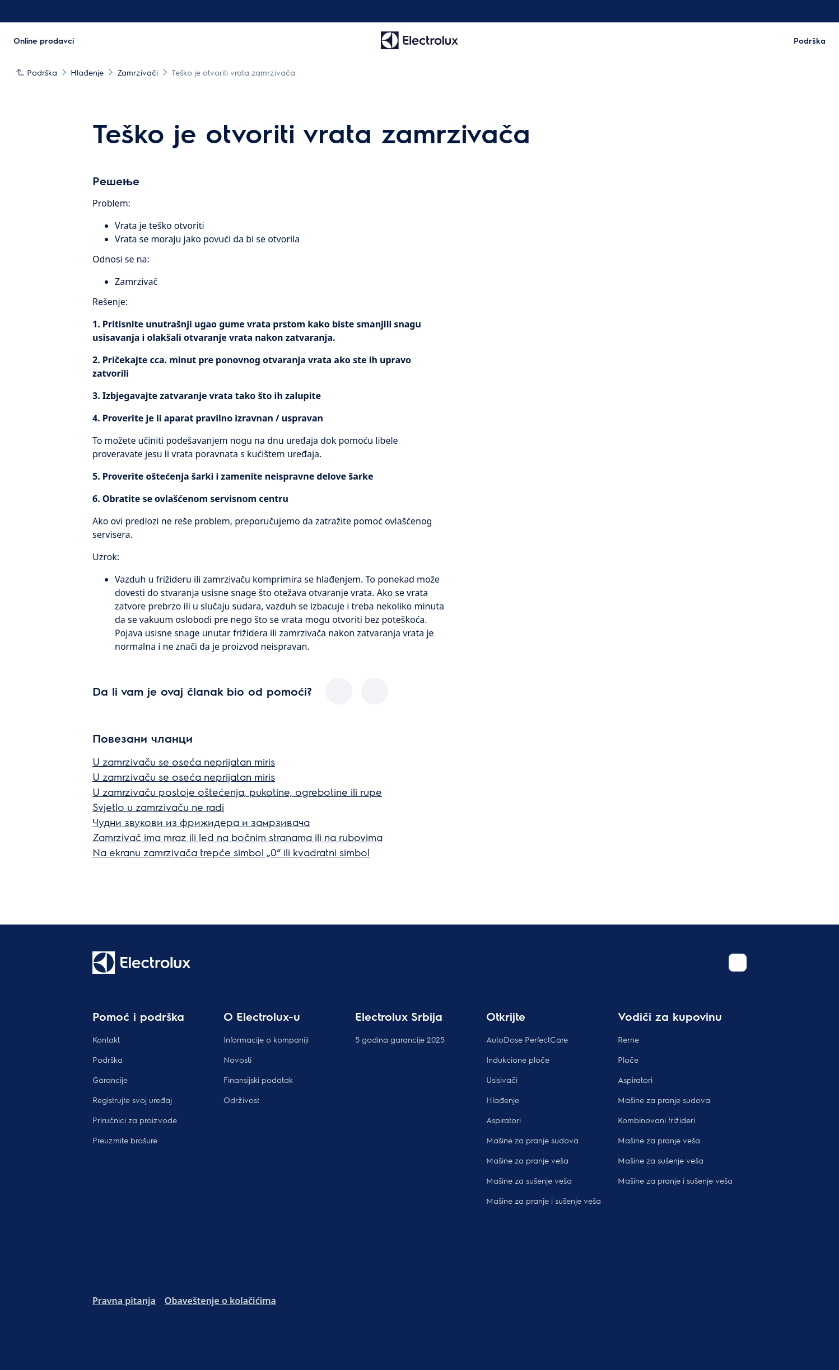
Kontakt (106, 1039)
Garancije (110, 1080)
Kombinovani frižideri (656, 1120)
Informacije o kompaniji (266, 1039)
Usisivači (502, 1080)
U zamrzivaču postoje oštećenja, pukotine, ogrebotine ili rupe (237, 791)
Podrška (107, 1059)
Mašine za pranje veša (527, 1160)
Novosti (237, 1059)
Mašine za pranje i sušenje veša (543, 1200)
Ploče (628, 1059)
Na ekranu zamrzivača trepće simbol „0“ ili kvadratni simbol (231, 852)
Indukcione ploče (517, 1059)
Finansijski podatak (258, 1080)
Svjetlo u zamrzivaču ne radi (158, 806)
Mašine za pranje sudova (532, 1140)
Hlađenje (502, 1100)
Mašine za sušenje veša (529, 1180)
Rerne (628, 1039)
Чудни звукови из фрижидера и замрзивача (201, 821)
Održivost (241, 1100)
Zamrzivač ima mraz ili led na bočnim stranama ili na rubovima (237, 837)
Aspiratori (503, 1120)
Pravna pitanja (124, 1300)
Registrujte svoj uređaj (132, 1100)
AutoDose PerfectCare (527, 1039)
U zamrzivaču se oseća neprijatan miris (183, 761)
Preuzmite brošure (124, 1140)
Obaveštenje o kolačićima (220, 1300)
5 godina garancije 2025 (400, 1039)
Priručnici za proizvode (134, 1120)
